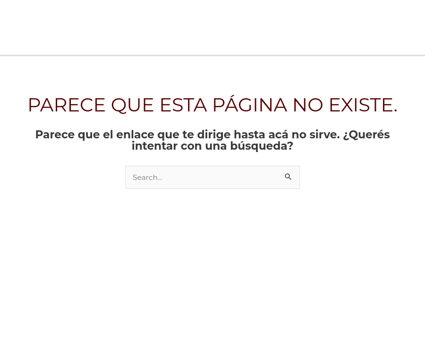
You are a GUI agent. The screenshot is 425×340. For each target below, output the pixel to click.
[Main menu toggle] (414, 27)
